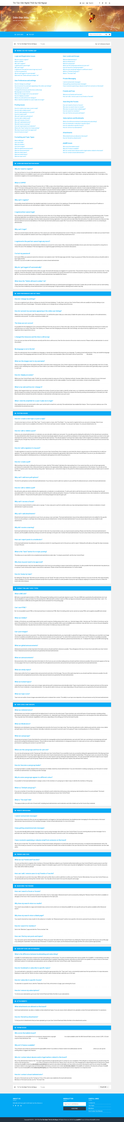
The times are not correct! (22, 88)
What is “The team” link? (69, 73)
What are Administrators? (70, 59)
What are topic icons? (20, 156)
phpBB (85, 354)
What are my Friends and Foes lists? (72, 94)
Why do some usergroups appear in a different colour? (77, 69)
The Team (91, 1105)
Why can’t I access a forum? (22, 120)
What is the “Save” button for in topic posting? (27, 128)
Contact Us (92, 1103)
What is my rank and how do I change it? (25, 97)
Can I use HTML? (19, 142)
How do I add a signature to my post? (25, 112)
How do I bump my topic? (21, 132)
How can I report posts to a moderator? (25, 126)
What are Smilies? (19, 144)
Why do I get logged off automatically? (25, 73)
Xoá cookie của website (96, 1111)
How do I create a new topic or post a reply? (26, 108)
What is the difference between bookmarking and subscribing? (80, 121)
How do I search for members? (71, 111)
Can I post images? (20, 146)
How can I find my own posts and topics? (74, 113)
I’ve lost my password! (21, 71)
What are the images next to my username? (26, 94)
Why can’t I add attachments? (23, 122)
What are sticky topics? (21, 152)
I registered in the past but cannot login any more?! (28, 69)
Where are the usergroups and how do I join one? (76, 65)
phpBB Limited (60, 1036)
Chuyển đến (104, 1087)
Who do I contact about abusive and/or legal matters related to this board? (83, 150)
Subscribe (74, 1108)
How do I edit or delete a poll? (22, 118)
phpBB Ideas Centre (87, 1048)
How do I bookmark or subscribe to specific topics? (76, 123)
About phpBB (34, 1038)
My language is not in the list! (22, 92)
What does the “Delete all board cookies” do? (27, 75)
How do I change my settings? (23, 84)
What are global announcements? (24, 148)
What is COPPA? (19, 61)
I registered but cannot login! (22, 65)
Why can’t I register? (20, 63)
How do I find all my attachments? (72, 138)
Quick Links (19, 34)
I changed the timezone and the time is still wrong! (28, 90)
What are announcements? (22, 150)
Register (90, 3)
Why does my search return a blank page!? (74, 109)
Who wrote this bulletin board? (71, 146)
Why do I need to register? (22, 59)
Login (82, 3)
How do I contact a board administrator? (74, 152)
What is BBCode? (19, 140)
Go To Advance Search (103, 44)
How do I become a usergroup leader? (73, 67)
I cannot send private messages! (71, 82)
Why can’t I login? (19, 67)
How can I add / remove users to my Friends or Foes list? (78, 96)
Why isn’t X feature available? (71, 148)
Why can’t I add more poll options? (24, 116)
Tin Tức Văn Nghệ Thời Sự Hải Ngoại (30, 3)
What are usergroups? (69, 63)
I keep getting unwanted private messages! (74, 84)
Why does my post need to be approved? (26, 130)
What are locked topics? (21, 154)
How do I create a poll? (21, 114)
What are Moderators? (69, 61)
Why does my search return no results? (73, 107)
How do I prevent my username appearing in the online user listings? (33, 86)
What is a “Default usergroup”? (71, 71)
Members (91, 1108)
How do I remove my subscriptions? (72, 127)
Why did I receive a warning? (22, 124)
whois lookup (32, 1062)
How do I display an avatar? (22, 96)
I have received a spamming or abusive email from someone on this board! (83, 86)
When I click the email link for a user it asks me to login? (29, 99)
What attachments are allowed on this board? (75, 136)
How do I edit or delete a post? (23, 110)
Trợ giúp (30, 34)
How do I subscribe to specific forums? (73, 125)
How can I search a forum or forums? (73, 105)
